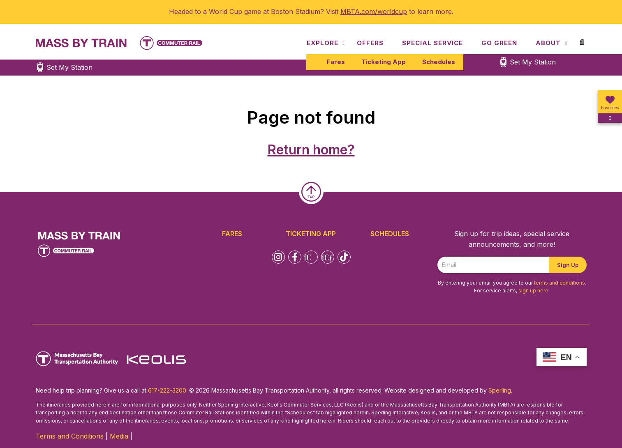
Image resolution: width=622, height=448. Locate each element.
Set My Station (533, 62)
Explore (322, 43)
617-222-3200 (167, 390)
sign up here (533, 290)
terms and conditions (559, 283)
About (548, 43)
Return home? (311, 150)
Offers (370, 43)
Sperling (499, 390)
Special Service (432, 43)
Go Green (499, 43)
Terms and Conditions (70, 436)
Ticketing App (383, 62)
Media (119, 436)
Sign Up (567, 265)
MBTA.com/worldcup (373, 11)
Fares (336, 62)
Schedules (438, 62)
